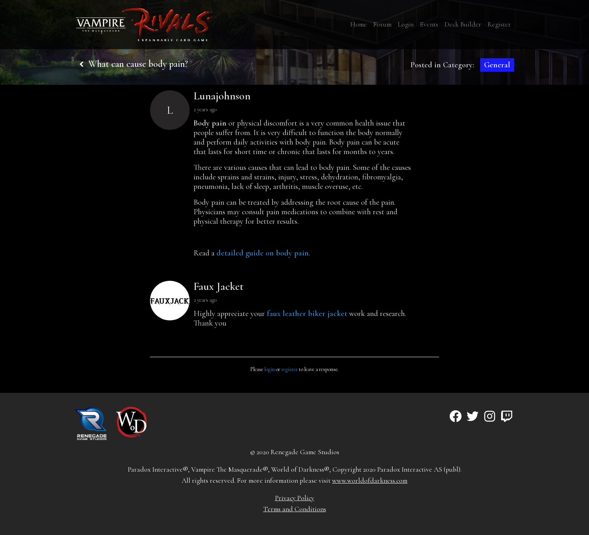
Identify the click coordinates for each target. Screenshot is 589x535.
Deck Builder (463, 24)
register (289, 369)
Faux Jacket (218, 286)
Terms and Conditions (294, 509)
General (497, 65)
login (269, 369)
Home (358, 24)
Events (429, 24)
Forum (382, 24)
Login (406, 24)
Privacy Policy (294, 498)
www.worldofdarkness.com (369, 480)
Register (499, 24)
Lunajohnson (222, 95)
